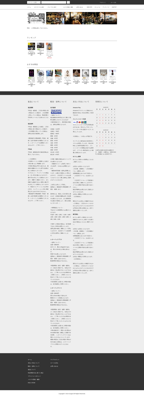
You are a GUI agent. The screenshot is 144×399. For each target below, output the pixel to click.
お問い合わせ (78, 7)
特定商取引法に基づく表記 (35, 373)
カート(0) (112, 2)
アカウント (102, 2)
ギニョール (96, 7)
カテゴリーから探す (38, 7)
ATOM (33, 382)
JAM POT (113, 7)
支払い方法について (33, 363)
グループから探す (50, 7)
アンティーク (104, 7)
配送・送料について (33, 366)
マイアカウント (54, 359)
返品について (32, 369)
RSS (29, 382)
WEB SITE (88, 7)
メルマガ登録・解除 (67, 7)
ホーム (29, 7)
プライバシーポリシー (34, 376)
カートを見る (54, 363)
